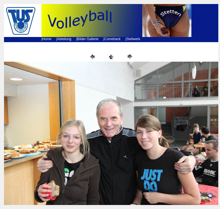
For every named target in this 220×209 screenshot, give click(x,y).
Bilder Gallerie (88, 39)
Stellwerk (133, 39)
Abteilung (64, 39)
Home (46, 39)
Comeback (112, 39)
